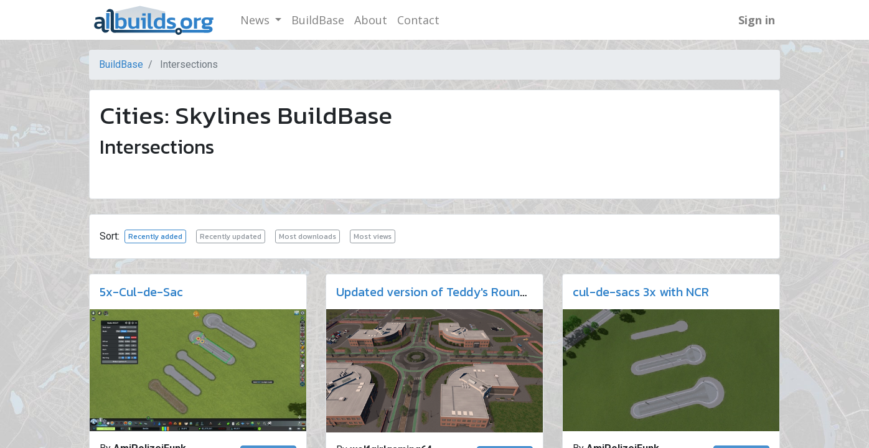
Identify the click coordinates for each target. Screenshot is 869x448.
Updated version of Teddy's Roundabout (448, 291)
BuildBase (121, 64)
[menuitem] (317, 20)
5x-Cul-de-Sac (141, 291)
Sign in (756, 19)
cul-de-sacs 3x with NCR (641, 291)
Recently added (155, 236)
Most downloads (307, 236)
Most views (373, 236)
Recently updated (230, 236)
